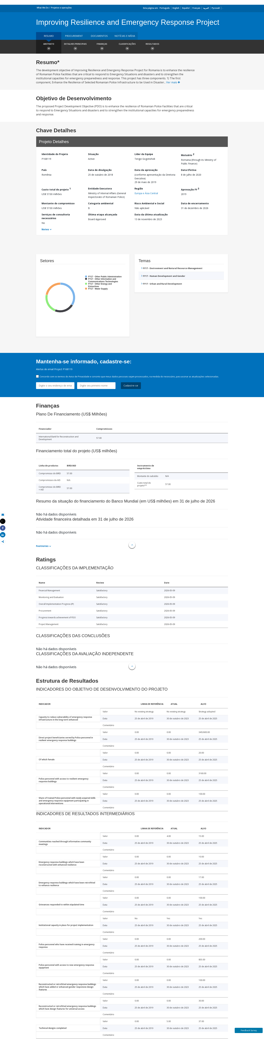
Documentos (99, 35)
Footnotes (42, 546)
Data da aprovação (146, 170)
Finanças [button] (102, 47)
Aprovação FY (190, 189)
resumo (49, 35)
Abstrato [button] (49, 47)
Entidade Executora (100, 188)
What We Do (43, 7)
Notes (45, 229)
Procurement (74, 35)
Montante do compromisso (58, 203)
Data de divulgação (100, 170)
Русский (216, 8)
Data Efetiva (188, 170)
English (176, 8)
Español (186, 8)
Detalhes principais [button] (75, 47)
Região (139, 188)
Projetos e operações (61, 7)
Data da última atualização (151, 214)
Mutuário (187, 154)
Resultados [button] (152, 47)
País (44, 170)
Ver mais (173, 82)
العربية (206, 8)
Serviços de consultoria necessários (56, 216)
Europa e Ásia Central (146, 193)
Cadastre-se (131, 385)
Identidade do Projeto (55, 154)
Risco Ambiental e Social (149, 203)
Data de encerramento (195, 203)
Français (196, 8)
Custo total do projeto (56, 189)
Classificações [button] (127, 47)
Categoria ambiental (100, 203)
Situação (93, 154)
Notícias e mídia (124, 35)
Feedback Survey (249, 1030)
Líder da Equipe (144, 154)
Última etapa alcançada (102, 214)
